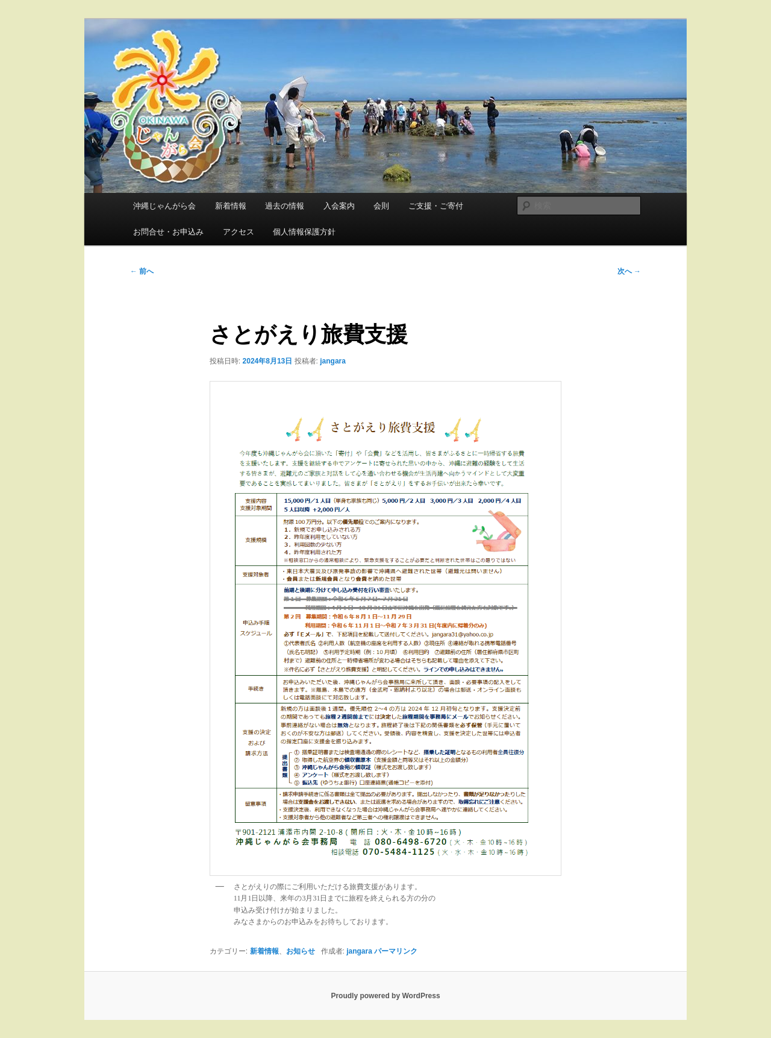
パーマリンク (395, 951)
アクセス (238, 231)
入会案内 (339, 205)
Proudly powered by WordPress (385, 996)
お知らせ (300, 951)
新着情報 (230, 205)
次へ (629, 271)
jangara (333, 361)
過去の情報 (284, 205)
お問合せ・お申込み (168, 231)
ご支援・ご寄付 (435, 205)
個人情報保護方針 (304, 231)
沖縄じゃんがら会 (164, 205)
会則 (381, 205)
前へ (142, 271)
